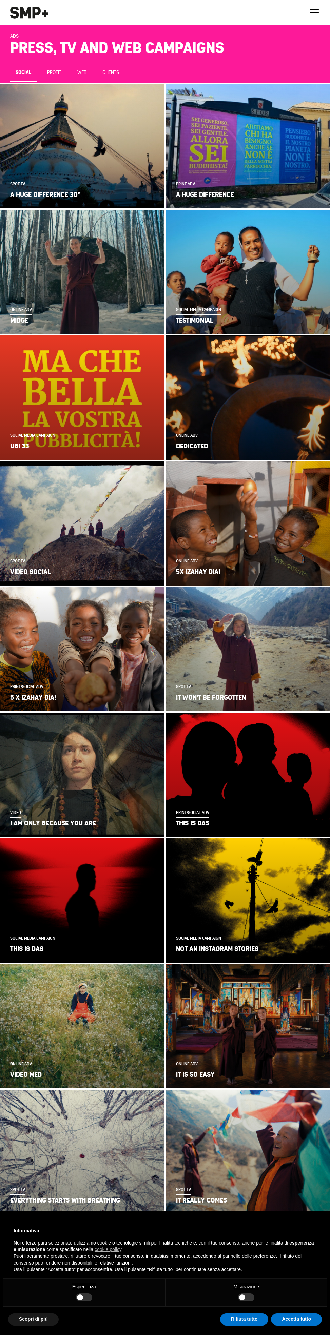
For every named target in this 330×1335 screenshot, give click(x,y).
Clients (110, 72)
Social (23, 72)
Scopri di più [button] (33, 1319)
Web (81, 72)
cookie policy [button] (108, 1249)
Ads (14, 36)
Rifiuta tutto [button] (244, 1319)
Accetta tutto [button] (296, 1319)
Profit (54, 72)
